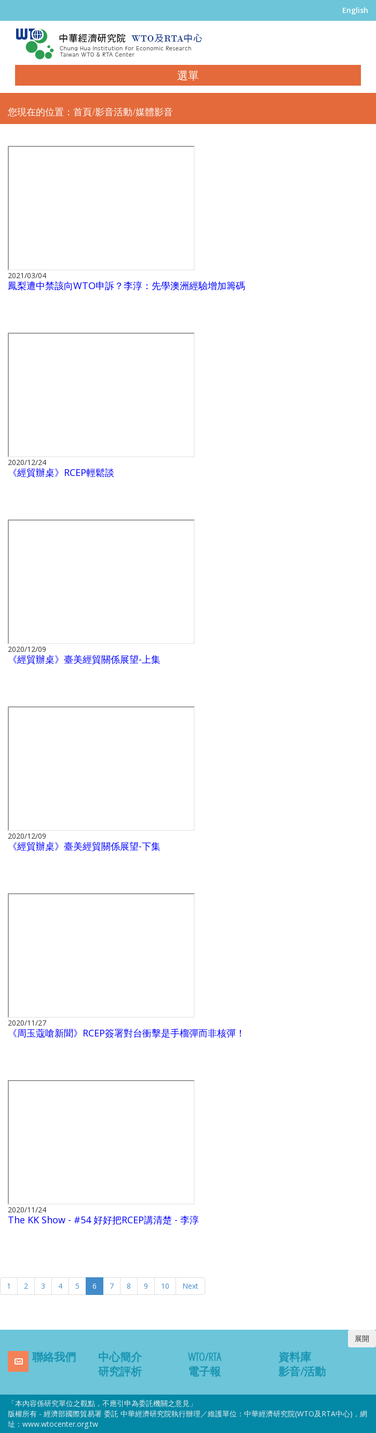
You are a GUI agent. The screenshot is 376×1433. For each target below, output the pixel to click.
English (355, 10)
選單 (188, 75)
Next (190, 1286)
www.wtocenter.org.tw (60, 1424)
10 (165, 1286)
